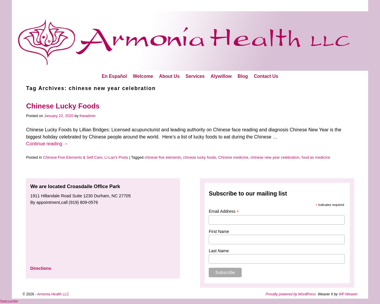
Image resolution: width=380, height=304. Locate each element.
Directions (40, 268)
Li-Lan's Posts (116, 157)
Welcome (143, 76)
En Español (114, 76)
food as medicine (316, 157)
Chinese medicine (233, 157)
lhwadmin (88, 116)
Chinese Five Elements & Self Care (72, 157)
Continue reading (47, 143)
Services (195, 76)
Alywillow (221, 76)
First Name (219, 231)
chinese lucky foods (199, 157)
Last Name (219, 250)
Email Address (224, 211)
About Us (169, 76)
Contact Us (266, 76)
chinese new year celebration (274, 157)
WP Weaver (348, 294)
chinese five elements (163, 157)
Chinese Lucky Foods (62, 106)
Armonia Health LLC (53, 294)
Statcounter (9, 301)
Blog (243, 76)
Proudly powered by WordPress (291, 294)
